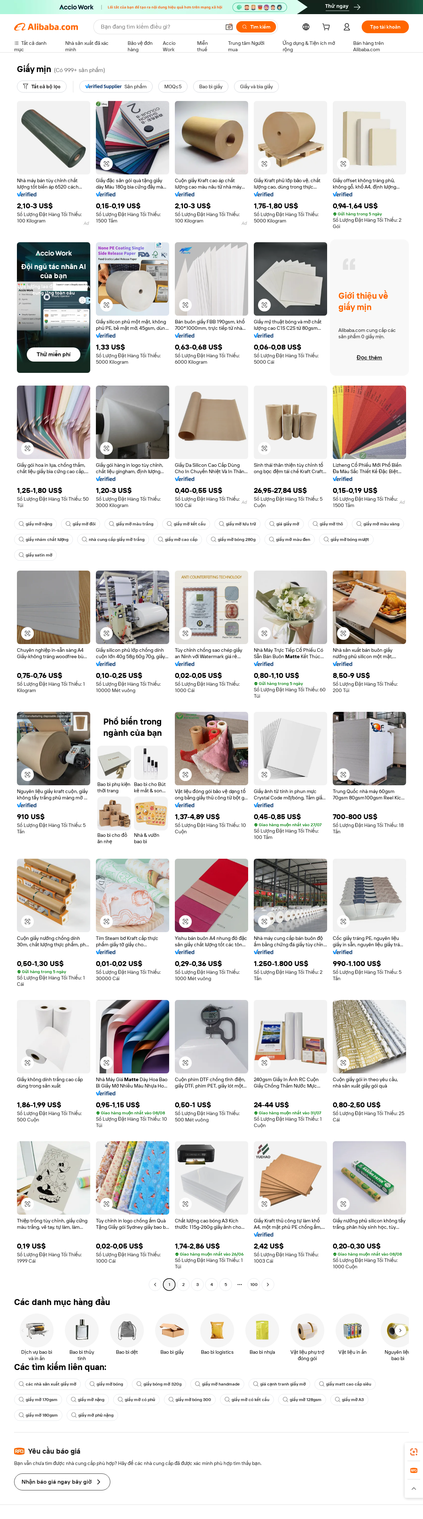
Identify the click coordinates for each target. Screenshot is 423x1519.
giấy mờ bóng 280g (233, 539)
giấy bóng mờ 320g (158, 1384)
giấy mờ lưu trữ (237, 524)
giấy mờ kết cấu (186, 524)
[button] (229, 27)
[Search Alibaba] (160, 27)
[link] (414, 1452)
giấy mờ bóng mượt (346, 539)
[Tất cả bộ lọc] (42, 87)
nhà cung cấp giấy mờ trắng (113, 539)
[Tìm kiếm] (256, 26)
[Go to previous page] (155, 1284)
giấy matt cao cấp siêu (345, 1384)
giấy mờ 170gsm (38, 1399)
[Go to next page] (268, 1284)
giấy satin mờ (35, 555)
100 (254, 1284)
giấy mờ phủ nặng (92, 1415)
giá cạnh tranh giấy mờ (279, 1384)
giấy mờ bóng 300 (189, 1399)
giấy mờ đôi (81, 524)
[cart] (327, 28)
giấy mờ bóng (106, 1384)
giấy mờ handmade (217, 1384)
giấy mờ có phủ (136, 1399)
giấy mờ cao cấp (177, 539)
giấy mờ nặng (35, 524)
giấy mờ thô (328, 524)
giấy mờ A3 (349, 1399)
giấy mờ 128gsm (302, 1399)
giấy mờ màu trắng (131, 524)
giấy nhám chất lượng (43, 539)
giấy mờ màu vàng (377, 524)
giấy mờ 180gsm (38, 1415)
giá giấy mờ (284, 524)
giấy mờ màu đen (289, 539)
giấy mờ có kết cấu (247, 1399)
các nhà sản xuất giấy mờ (47, 1384)
